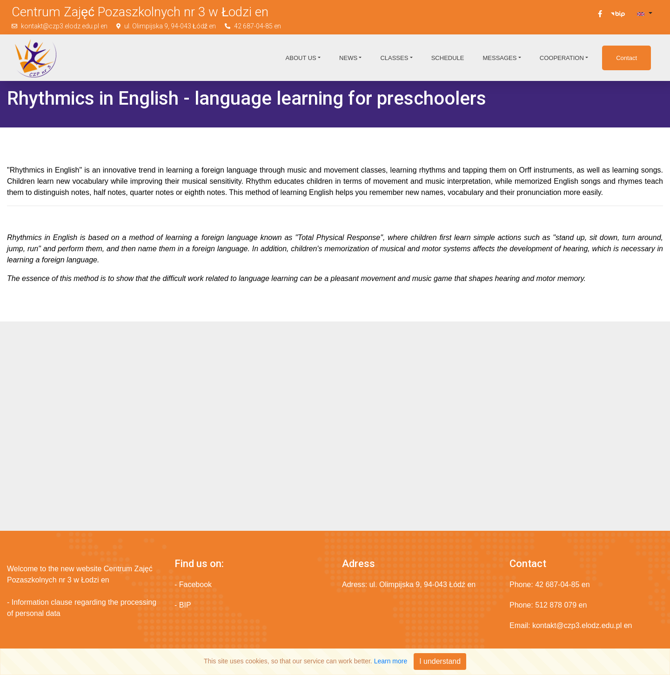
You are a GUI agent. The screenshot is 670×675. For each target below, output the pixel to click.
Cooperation (562, 57)
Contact (626, 57)
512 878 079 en (561, 605)
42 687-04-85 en (257, 26)
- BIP (182, 605)
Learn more (391, 661)
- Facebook (193, 584)
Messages (499, 57)
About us (301, 57)
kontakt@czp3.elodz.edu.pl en (64, 26)
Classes (394, 57)
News (348, 57)
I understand (440, 661)
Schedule (447, 57)
